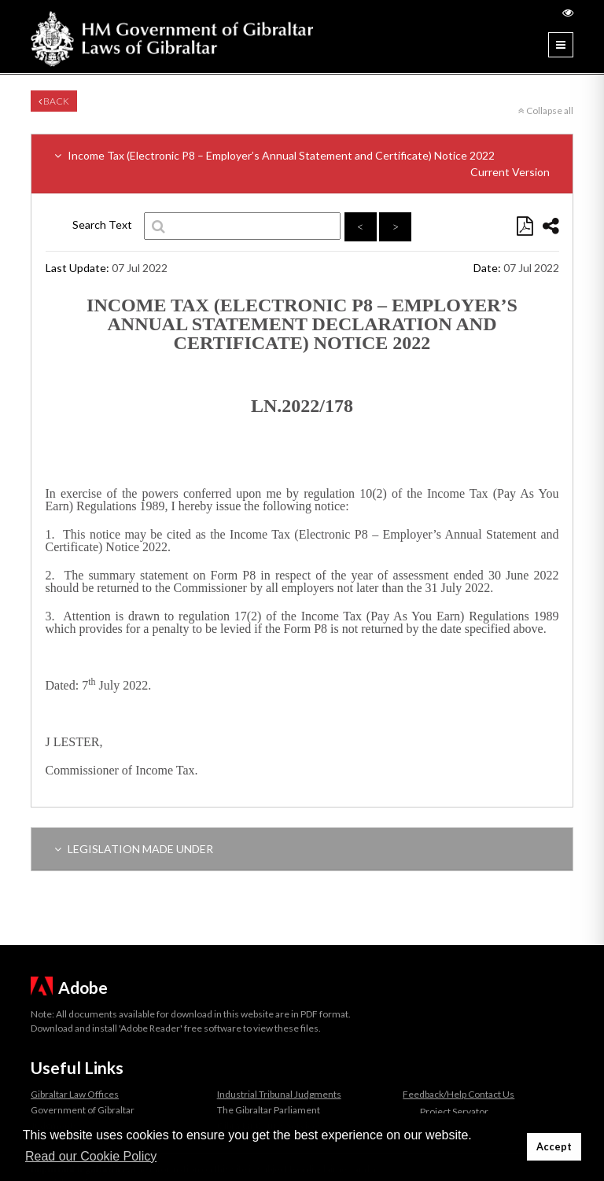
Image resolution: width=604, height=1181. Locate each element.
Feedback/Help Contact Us (458, 1094)
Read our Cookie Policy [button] (91, 1156)
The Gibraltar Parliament (268, 1110)
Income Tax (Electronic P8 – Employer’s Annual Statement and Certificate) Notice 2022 (302, 164)
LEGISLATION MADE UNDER (133, 848)
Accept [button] (554, 1147)
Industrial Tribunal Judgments (279, 1094)
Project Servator (454, 1111)
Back (54, 101)
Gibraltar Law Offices (75, 1094)
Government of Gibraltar (82, 1110)
